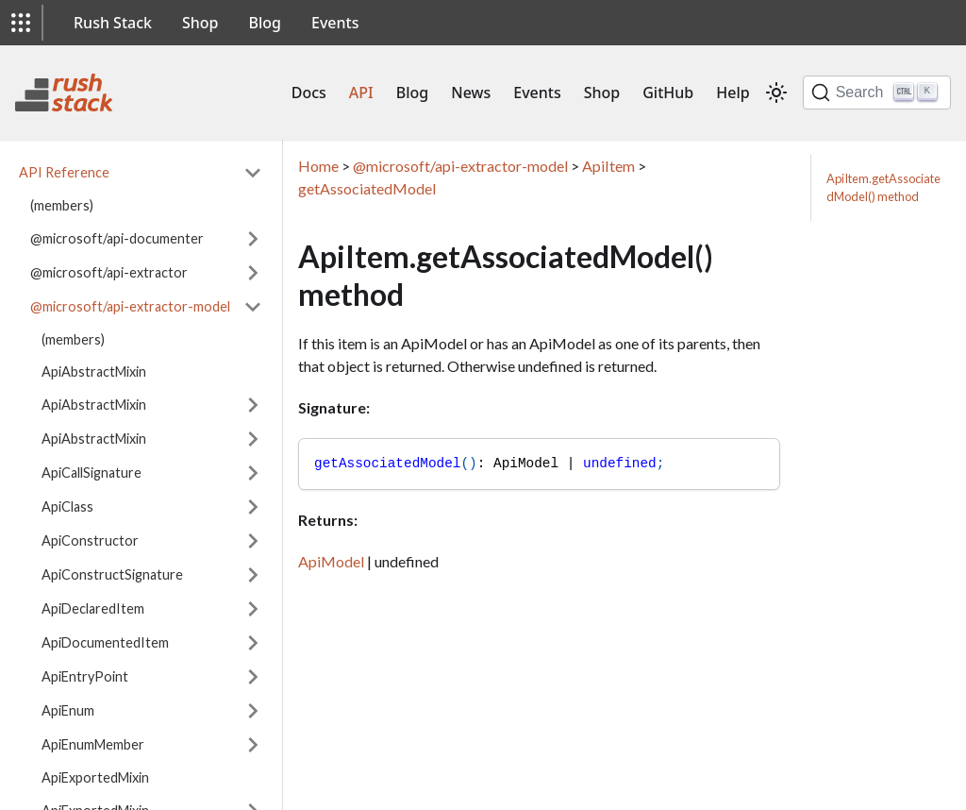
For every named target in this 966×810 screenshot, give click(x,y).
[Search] (877, 93)
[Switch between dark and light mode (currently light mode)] (776, 92)
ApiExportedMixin (95, 777)
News (471, 92)
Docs (308, 92)
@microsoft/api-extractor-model (130, 306)
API (361, 92)
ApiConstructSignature (112, 574)
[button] (21, 23)
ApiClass (67, 506)
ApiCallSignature (92, 472)
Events (334, 22)
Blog (265, 22)
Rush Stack (113, 22)
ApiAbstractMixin (94, 371)
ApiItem (608, 166)
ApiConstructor (90, 540)
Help (732, 92)
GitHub (667, 92)
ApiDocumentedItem (105, 642)
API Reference (64, 172)
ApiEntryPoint (85, 676)
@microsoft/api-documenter (117, 238)
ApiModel (331, 561)
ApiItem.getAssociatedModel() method (883, 187)
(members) (61, 205)
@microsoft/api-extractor (109, 272)
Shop (200, 22)
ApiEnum (68, 710)
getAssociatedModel (367, 188)
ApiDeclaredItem (93, 608)
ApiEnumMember (93, 744)
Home (318, 166)
